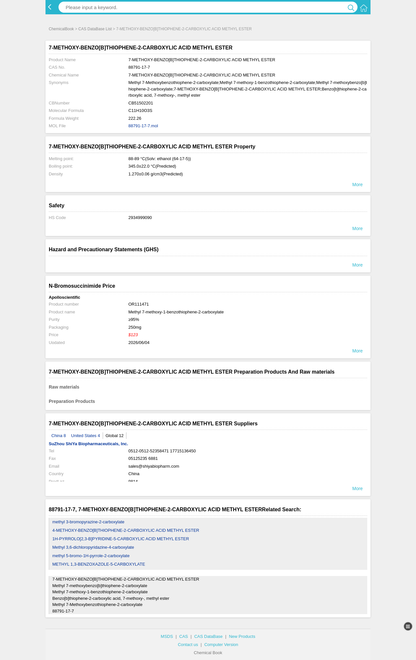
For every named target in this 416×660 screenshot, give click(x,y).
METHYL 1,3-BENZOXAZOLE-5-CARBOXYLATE (98, 564)
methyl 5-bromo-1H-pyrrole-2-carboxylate (91, 555)
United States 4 (85, 435)
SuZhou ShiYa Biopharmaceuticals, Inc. (88, 443)
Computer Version (221, 644)
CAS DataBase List (95, 29)
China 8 (58, 435)
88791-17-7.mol (143, 125)
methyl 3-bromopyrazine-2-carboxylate (88, 521)
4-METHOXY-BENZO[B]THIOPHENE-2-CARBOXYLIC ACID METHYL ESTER (125, 530)
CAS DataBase (208, 636)
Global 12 (115, 435)
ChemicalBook (61, 29)
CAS (183, 636)
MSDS (167, 636)
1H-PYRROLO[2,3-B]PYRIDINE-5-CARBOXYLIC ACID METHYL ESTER (120, 538)
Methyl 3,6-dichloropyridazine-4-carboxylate (93, 547)
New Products (242, 636)
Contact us (188, 644)
